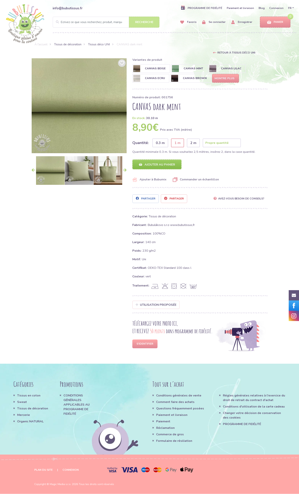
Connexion (276, 8)
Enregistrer (241, 22)
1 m (177, 143)
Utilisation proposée (156, 305)
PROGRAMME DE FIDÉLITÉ (201, 8)
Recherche (144, 22)
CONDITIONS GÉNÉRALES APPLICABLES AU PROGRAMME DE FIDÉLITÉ (76, 405)
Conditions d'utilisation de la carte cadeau (254, 407)
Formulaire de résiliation (174, 441)
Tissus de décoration (67, 44)
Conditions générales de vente (178, 396)
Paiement (163, 422)
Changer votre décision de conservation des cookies (252, 415)
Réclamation (165, 428)
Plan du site (43, 470)
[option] (79, 105)
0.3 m (160, 143)
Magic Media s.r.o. (60, 484)
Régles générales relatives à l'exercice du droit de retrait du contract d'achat (254, 398)
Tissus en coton (28, 396)
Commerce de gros (170, 434)
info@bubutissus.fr (68, 8)
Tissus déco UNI (99, 44)
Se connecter (214, 22)
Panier (275, 22)
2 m (193, 143)
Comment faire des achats (175, 402)
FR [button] (290, 8)
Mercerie (23, 415)
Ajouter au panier (157, 165)
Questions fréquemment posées (180, 409)
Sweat (22, 402)
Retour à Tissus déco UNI (236, 52)
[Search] (106, 22)
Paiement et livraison (240, 8)
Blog (262, 8)
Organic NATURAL (30, 422)
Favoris (188, 22)
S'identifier (145, 344)
